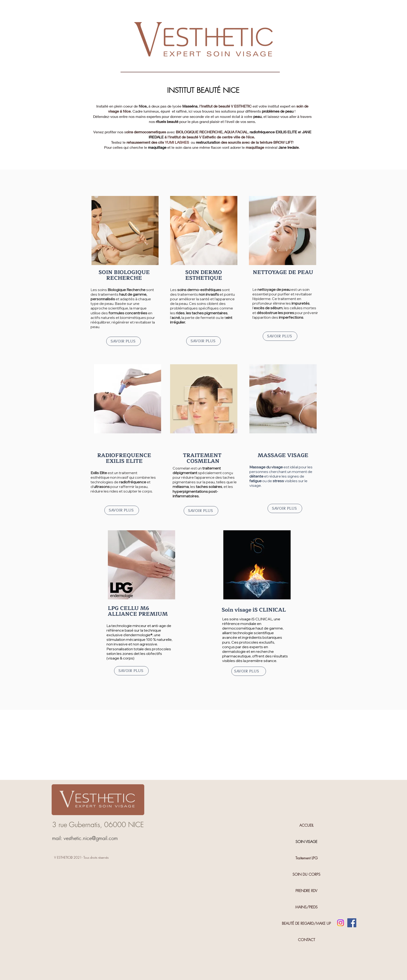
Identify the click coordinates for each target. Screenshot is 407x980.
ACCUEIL (306, 825)
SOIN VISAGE (306, 841)
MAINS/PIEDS (306, 907)
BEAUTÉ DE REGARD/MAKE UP (306, 923)
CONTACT (306, 939)
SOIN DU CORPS (306, 874)
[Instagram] (340, 922)
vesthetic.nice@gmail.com (91, 838)
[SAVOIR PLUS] (123, 341)
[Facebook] (351, 922)
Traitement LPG (306, 857)
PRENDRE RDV (306, 890)
